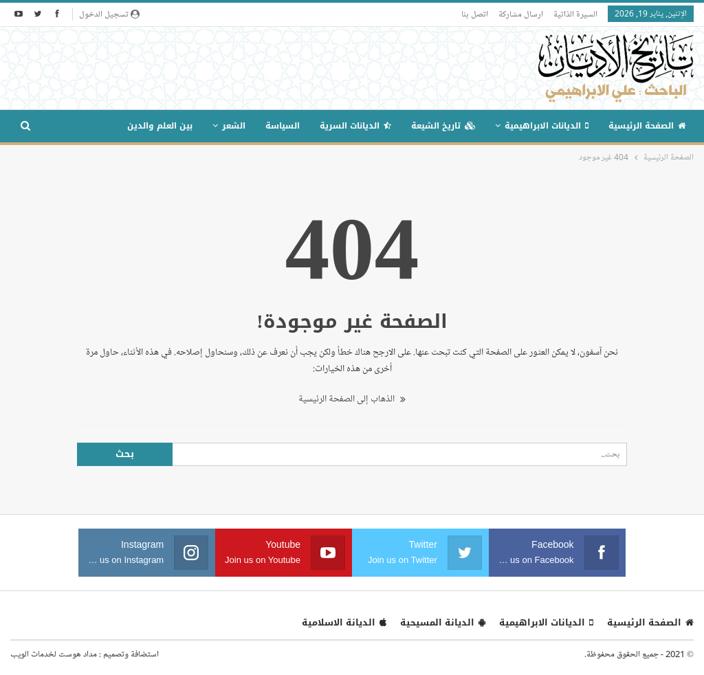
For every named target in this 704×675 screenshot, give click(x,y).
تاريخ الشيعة (443, 125)
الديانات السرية (355, 125)
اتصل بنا (474, 14)
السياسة (282, 125)
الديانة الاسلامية (344, 622)
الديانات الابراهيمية (546, 125)
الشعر (233, 125)
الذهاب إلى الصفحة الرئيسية (352, 399)
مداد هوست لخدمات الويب (53, 654)
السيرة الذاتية (575, 14)
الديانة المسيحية (442, 622)
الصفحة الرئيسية (646, 125)
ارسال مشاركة (520, 14)
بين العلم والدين (159, 125)
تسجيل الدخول (109, 14)
